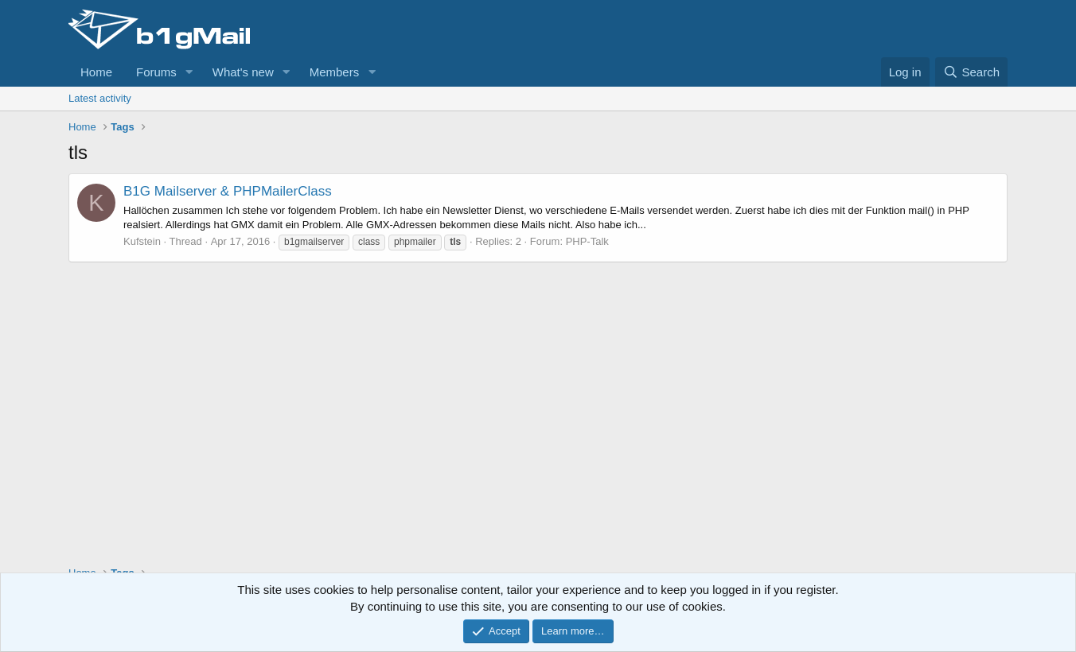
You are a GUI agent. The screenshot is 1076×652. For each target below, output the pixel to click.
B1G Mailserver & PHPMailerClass (227, 191)
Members (335, 72)
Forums (156, 72)
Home (96, 72)
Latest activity (99, 98)
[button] (189, 72)
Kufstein (142, 241)
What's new (243, 72)
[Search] (971, 72)
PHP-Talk (587, 241)
